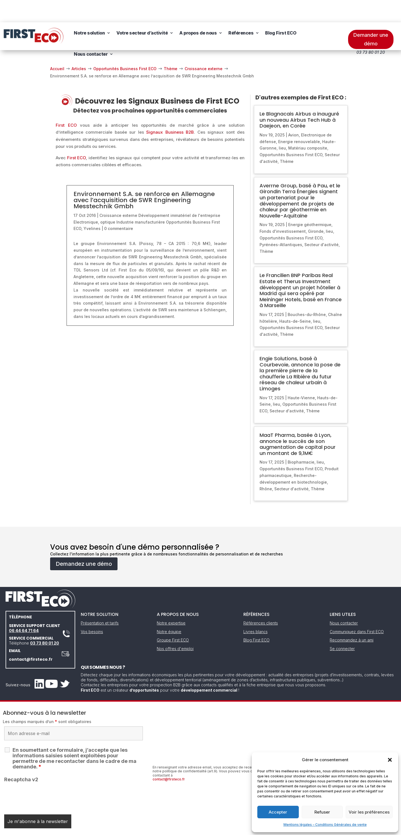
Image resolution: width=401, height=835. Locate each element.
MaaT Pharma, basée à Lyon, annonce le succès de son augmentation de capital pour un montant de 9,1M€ (298, 421)
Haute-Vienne (301, 375)
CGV (197, 828)
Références (240, 10)
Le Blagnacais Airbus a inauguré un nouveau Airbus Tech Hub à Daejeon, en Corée (299, 97)
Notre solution (89, 10)
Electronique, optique (94, 199)
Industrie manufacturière (140, 199)
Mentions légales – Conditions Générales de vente (325, 824)
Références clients (260, 600)
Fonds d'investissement (283, 209)
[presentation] (46, 774)
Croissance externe (118, 193)
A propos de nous (198, 10)
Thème (287, 139)
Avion (293, 112)
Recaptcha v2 (21, 757)
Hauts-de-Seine (295, 299)
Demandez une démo (84, 541)
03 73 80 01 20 (44, 620)
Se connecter (342, 626)
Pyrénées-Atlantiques (281, 222)
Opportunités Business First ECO (291, 132)
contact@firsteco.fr (31, 637)
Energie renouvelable (299, 119)
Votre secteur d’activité (142, 10)
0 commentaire (118, 206)
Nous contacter (90, 32)
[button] (390, 760)
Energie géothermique (309, 202)
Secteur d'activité (321, 222)
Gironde (316, 209)
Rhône (266, 466)
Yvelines (92, 206)
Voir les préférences (369, 812)
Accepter (278, 812)
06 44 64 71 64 (24, 608)
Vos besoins (92, 609)
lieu (282, 125)
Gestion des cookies (226, 828)
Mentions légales (172, 828)
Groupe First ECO (173, 617)
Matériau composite (307, 125)
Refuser (322, 812)
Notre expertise (171, 600)
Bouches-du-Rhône (307, 292)
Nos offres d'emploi (175, 626)
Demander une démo (370, 17)
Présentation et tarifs (100, 600)
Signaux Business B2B (170, 109)
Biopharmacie (301, 439)
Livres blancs (255, 609)
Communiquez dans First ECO (357, 609)
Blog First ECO (280, 10)
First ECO (66, 103)
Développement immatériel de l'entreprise (179, 193)
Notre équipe (169, 609)
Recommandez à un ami (351, 617)
